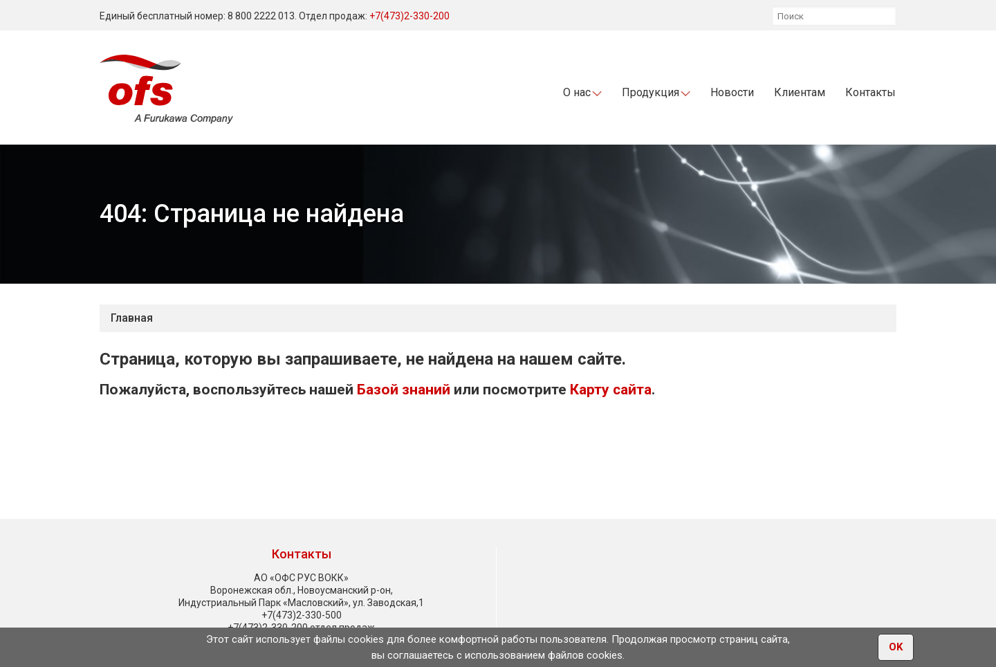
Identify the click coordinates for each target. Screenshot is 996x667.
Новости (732, 92)
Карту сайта (611, 389)
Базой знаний (403, 389)
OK (896, 647)
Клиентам (799, 92)
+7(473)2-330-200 (409, 15)
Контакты (870, 92)
